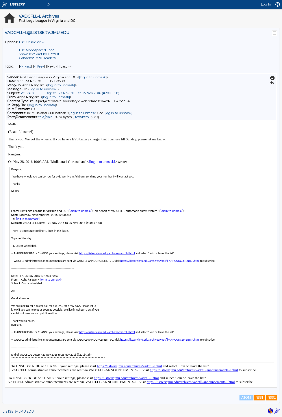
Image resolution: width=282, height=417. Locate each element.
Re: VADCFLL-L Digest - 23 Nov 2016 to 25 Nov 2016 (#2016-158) (69, 93)
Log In (266, 4)
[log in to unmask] (93, 77)
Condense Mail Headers (37, 58)
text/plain (45, 117)
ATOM (246, 398)
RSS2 (271, 398)
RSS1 (259, 398)
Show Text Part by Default (39, 54)
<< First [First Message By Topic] (25, 66)
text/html (82, 117)
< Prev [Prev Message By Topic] (39, 66)
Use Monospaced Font (36, 50)
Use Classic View (31, 42)
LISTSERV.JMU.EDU (18, 411)
